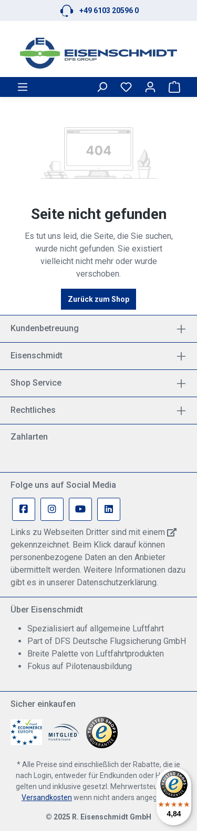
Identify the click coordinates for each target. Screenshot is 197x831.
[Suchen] (102, 87)
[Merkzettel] (126, 87)
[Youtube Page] (80, 509)
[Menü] (23, 87)
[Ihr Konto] (150, 87)
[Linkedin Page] (109, 509)
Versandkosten (47, 797)
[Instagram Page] (52, 509)
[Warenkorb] (174, 87)
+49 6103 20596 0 (109, 10)
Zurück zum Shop (98, 299)
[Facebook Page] (24, 509)
